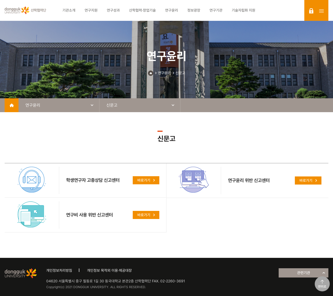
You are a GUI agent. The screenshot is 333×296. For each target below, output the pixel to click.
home (11, 105)
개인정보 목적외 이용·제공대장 (109, 270)
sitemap (321, 11)
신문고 (180, 73)
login (311, 11)
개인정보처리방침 (59, 270)
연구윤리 (164, 73)
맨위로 (322, 286)
